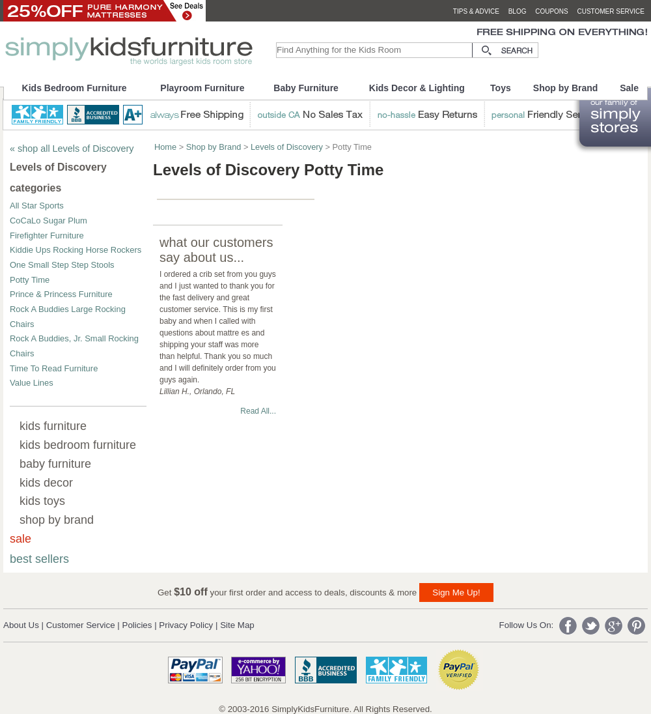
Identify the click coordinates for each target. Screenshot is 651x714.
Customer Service (80, 625)
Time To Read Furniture (54, 368)
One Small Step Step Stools (62, 265)
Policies (137, 625)
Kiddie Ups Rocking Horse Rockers (75, 250)
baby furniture (55, 463)
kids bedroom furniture (78, 444)
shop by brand (57, 519)
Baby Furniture (306, 88)
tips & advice (476, 11)
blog (517, 11)
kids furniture (53, 426)
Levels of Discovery (287, 147)
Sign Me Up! (456, 592)
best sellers (39, 558)
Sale (629, 88)
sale (20, 538)
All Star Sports (37, 205)
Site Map (237, 625)
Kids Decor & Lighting (417, 88)
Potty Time (29, 280)
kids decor (46, 482)
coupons (551, 11)
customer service (610, 11)
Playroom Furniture (202, 88)
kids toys (42, 500)
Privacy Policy (186, 625)
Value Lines (31, 383)
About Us (21, 625)
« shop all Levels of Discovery (71, 148)
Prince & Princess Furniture (61, 294)
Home (165, 147)
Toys (500, 88)
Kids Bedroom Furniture (74, 88)
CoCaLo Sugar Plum (48, 220)
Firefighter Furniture (47, 235)
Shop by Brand (565, 88)
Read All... (258, 411)
